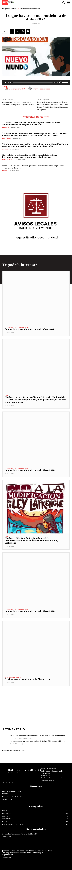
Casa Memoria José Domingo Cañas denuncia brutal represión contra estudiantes (33, 167)
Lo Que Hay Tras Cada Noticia (30, 9)
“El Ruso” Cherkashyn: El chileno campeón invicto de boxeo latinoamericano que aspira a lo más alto (31, 124)
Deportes (5, 127)
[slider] (33, 82)
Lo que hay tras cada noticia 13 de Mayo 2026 (30, 611)
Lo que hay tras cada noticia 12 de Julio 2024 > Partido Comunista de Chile (37, 735)
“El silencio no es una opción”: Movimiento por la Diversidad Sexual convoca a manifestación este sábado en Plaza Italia (35, 145)
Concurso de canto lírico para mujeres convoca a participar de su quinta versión (18, 103)
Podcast (13, 9)
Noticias (5, 149)
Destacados (6, 138)
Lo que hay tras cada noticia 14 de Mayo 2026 (30, 470)
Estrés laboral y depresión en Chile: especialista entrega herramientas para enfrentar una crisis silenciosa (29, 156)
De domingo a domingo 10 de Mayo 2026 (27, 679)
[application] (36, 82)
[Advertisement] (36, 702)
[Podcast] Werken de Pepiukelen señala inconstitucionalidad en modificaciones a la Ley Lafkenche (31, 540)
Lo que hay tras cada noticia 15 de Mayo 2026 (29, 329)
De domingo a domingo (14, 677)
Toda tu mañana (8, 160)
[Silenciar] (60, 82)
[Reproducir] (5, 82)
